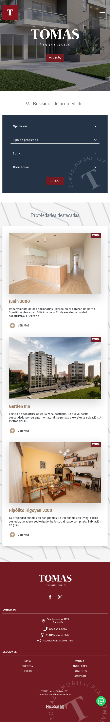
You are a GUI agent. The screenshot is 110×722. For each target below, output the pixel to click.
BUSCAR (55, 181)
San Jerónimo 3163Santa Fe (58, 621)
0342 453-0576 (58, 629)
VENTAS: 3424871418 (58, 634)
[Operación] (55, 126)
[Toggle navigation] (102, 12)
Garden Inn (19, 406)
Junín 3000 (19, 301)
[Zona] (55, 153)
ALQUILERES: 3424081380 (58, 640)
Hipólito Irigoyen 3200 (30, 510)
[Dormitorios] (55, 167)
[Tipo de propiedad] (55, 140)
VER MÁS (55, 58)
